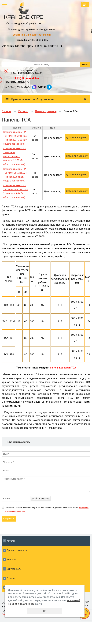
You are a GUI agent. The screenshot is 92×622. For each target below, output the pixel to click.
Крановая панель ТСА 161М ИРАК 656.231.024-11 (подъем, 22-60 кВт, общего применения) (14, 156)
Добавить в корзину (77, 137)
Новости (11, 559)
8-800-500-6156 (18, 82)
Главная (6, 111)
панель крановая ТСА (63, 367)
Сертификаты (14, 568)
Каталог (23, 111)
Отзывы (11, 578)
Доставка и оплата (17, 550)
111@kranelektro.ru (29, 78)
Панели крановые (45, 111)
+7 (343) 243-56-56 (18, 87)
